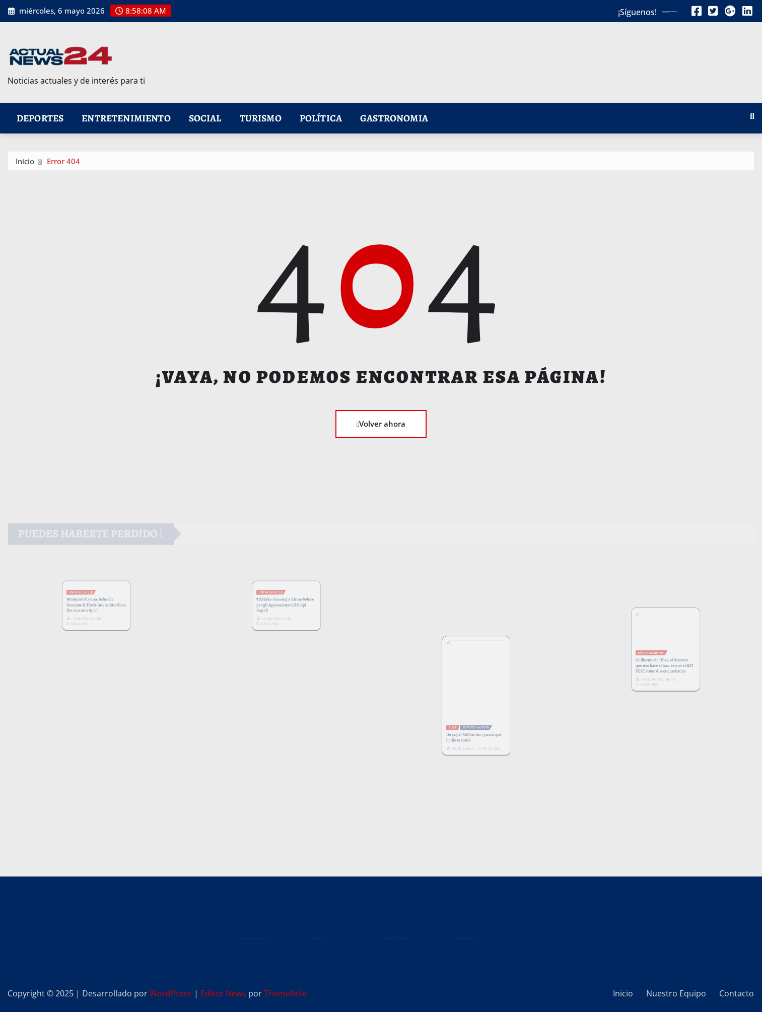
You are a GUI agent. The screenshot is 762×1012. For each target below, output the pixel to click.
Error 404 (63, 163)
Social (205, 118)
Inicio (25, 163)
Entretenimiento (126, 118)
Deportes (40, 118)
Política (321, 118)
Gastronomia (394, 118)
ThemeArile (285, 993)
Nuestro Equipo (676, 993)
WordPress (171, 993)
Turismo (261, 118)
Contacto (736, 993)
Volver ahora (381, 424)
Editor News (223, 993)
